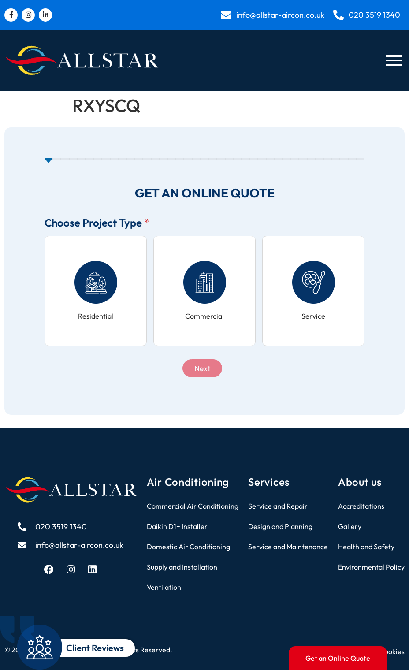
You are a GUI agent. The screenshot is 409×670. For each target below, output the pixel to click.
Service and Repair (278, 506)
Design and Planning (280, 526)
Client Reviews (95, 647)
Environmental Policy (371, 566)
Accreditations (361, 506)
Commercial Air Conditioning (192, 506)
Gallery (349, 526)
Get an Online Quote (337, 658)
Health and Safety (366, 546)
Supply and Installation (182, 566)
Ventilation (164, 587)
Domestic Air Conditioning (188, 546)
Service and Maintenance (288, 546)
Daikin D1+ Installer (177, 526)
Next (202, 368)
